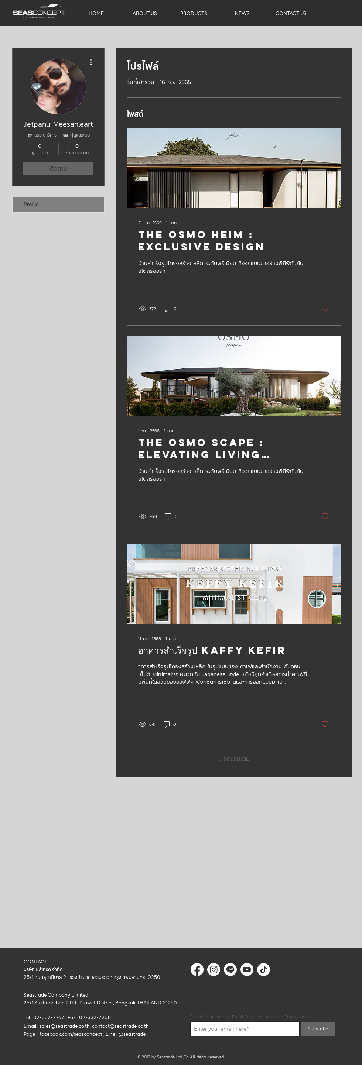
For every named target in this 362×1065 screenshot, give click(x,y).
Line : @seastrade (126, 1034)
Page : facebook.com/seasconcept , (65, 1034)
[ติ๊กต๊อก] (263, 969)
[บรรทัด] (230, 969)
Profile (31, 204)
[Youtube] (246, 969)
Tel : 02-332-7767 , (46, 1017)
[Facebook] (197, 969)
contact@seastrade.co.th (120, 1026)
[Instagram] (213, 969)
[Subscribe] (318, 1029)
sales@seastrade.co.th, (66, 1026)
